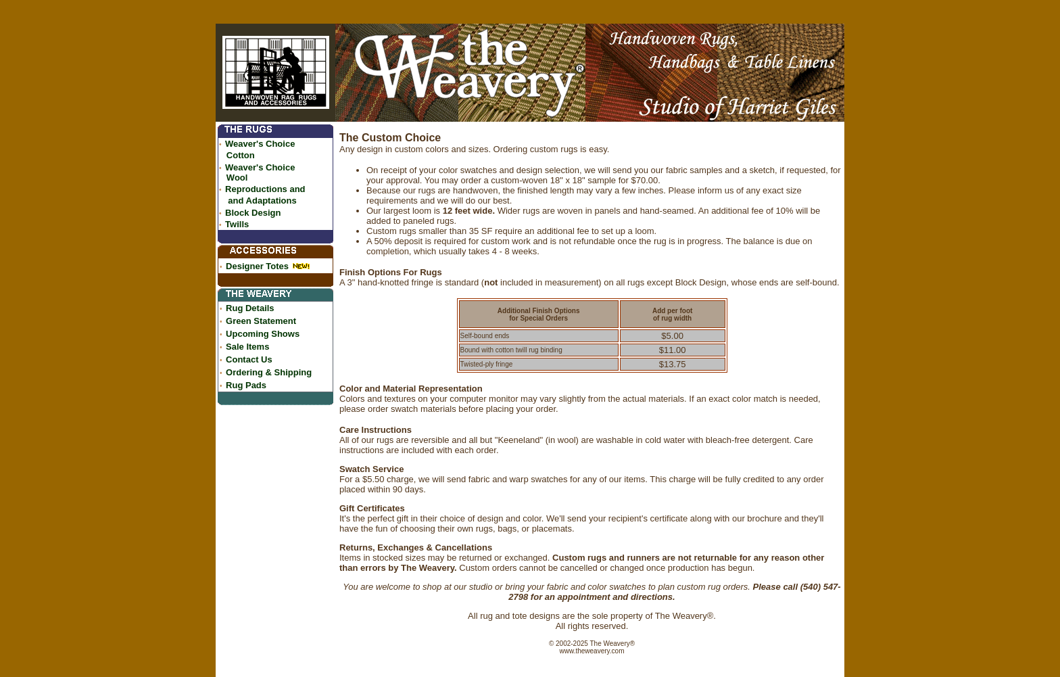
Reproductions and (265, 189)
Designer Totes (257, 266)
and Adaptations (262, 200)
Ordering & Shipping (269, 372)
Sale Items (247, 347)
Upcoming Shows (262, 334)
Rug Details (250, 308)
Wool (237, 177)
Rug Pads (246, 385)
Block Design (253, 213)
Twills (237, 224)
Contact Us (249, 359)
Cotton (240, 155)
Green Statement (261, 321)
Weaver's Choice (260, 144)
